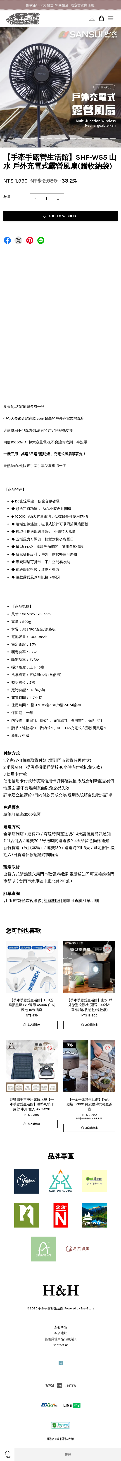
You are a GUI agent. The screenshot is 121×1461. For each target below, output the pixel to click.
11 (89, 138)
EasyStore (87, 1308)
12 (97, 138)
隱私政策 (68, 1439)
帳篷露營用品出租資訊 (60, 1339)
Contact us (61, 1345)
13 (105, 138)
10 (81, 138)
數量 (7, 197)
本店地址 (60, 1333)
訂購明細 (52, 900)
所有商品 (60, 1327)
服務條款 (53, 1439)
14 (113, 138)
